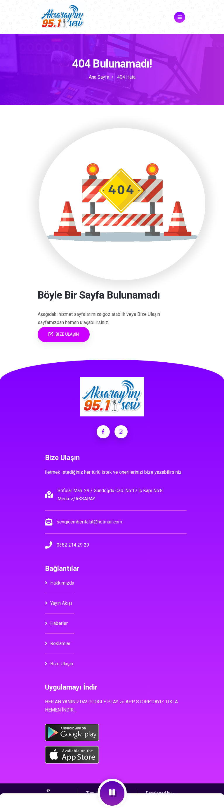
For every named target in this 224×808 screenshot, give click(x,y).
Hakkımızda (59, 583)
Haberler (56, 623)
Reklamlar (57, 643)
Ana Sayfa (99, 77)
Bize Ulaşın (59, 663)
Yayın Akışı (58, 603)
